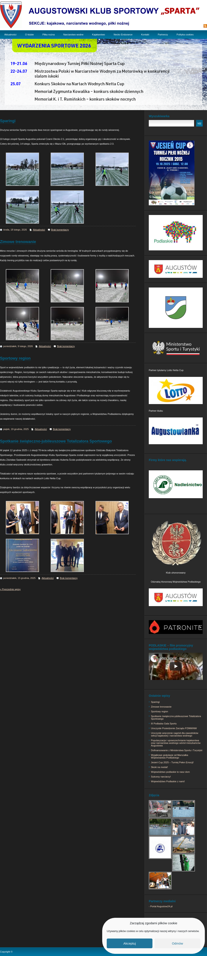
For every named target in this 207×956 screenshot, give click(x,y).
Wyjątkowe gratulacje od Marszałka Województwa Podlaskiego (169, 756)
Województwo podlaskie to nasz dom (170, 772)
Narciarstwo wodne (73, 34)
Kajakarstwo (98, 34)
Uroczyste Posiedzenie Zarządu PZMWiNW (174, 728)
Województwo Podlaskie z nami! (168, 781)
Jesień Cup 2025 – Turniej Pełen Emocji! (172, 762)
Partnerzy (163, 34)
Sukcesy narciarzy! (161, 776)
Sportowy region (15, 358)
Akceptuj (129, 943)
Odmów (177, 943)
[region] (103, 74)
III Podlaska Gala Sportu (164, 723)
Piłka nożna (48, 34)
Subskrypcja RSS (191, 26)
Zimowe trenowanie (18, 242)
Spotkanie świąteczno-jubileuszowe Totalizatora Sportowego (56, 441)
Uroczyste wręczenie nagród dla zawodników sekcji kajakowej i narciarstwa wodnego (174, 734)
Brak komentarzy (60, 229)
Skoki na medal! (159, 767)
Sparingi (8, 121)
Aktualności (10, 34)
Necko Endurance (123, 34)
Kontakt (145, 34)
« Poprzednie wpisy (10, 589)
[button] (6, 74)
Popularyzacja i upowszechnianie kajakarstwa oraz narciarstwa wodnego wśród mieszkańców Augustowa (176, 743)
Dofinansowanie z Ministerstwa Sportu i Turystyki (176, 750)
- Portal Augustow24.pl (160, 906)
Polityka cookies (185, 34)
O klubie (29, 34)
